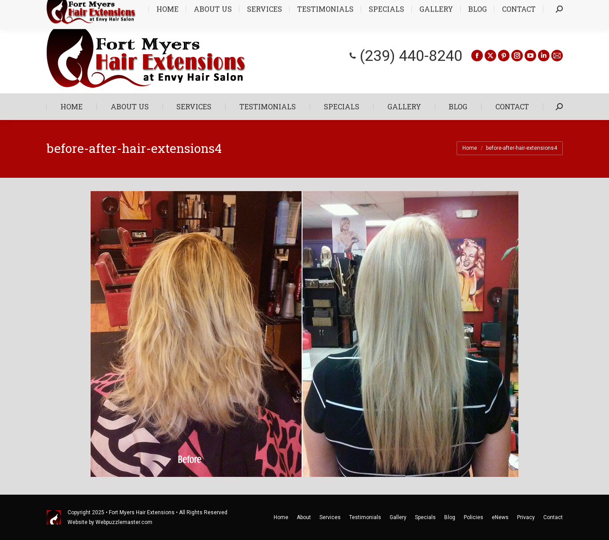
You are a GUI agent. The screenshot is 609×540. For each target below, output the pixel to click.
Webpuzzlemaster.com (124, 522)
